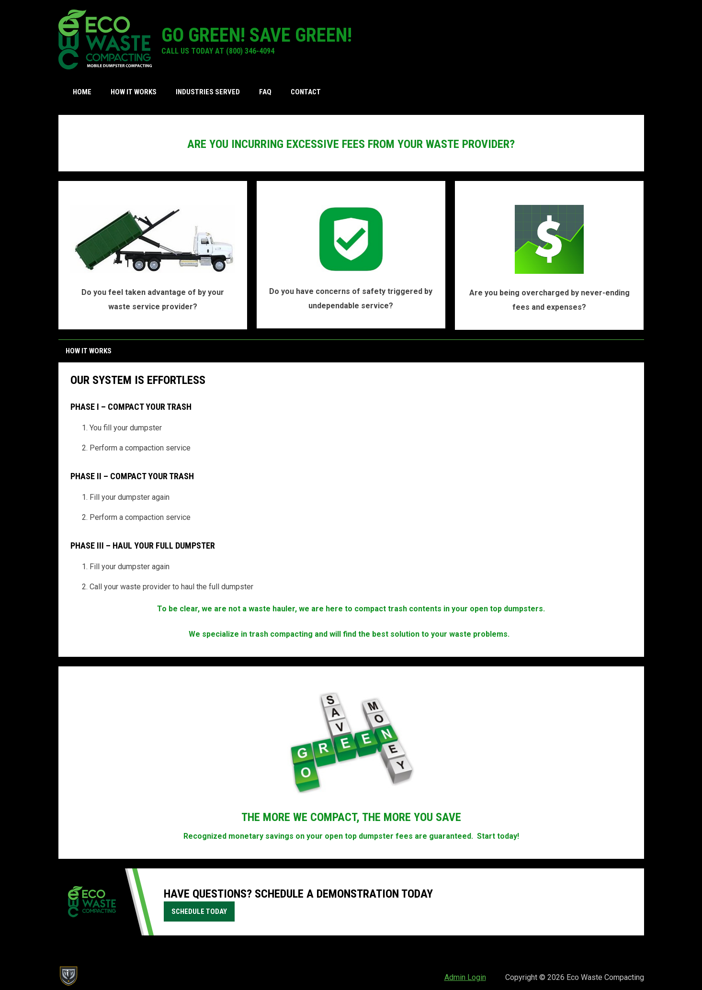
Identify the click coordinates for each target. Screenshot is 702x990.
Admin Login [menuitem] (465, 977)
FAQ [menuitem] (265, 92)
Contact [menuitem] (306, 92)
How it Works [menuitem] (134, 92)
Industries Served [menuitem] (208, 92)
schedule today (199, 911)
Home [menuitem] (82, 92)
